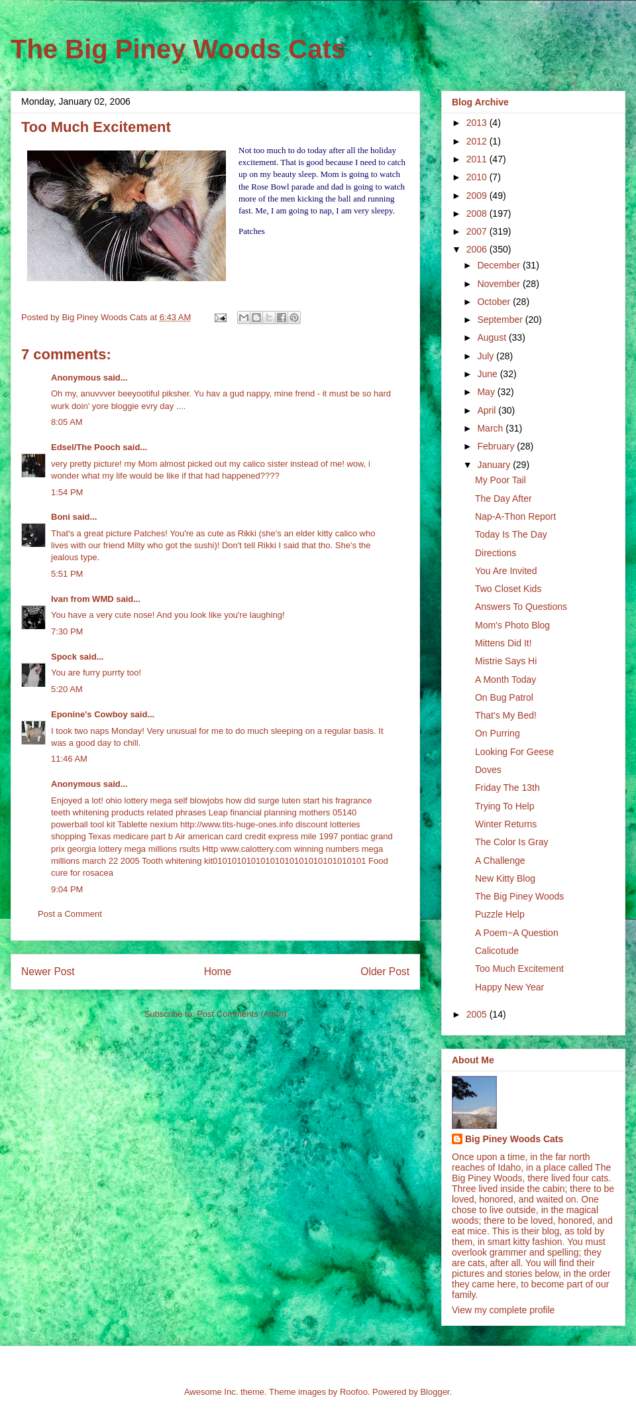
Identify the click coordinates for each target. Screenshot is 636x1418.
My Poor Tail (500, 480)
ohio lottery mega (138, 800)
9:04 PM (67, 889)
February (497, 446)
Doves (488, 769)
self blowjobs (198, 800)
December (499, 265)
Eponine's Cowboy (89, 714)
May (487, 391)
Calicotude (497, 950)
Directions (495, 553)
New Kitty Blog (505, 878)
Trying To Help (504, 806)
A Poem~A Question (516, 932)
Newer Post (48, 971)
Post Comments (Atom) (241, 1014)
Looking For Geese (514, 751)
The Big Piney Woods (519, 896)
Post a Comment (70, 914)
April (487, 410)
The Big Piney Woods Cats (178, 49)
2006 (478, 249)
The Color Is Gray (511, 842)
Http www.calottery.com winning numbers (280, 849)
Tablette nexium (147, 824)
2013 (478, 122)
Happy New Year (509, 987)
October (495, 301)
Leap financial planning (253, 812)
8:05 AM (67, 422)
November (499, 283)
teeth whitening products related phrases (128, 812)
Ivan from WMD (82, 599)
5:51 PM (67, 574)
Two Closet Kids (508, 588)
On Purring (497, 733)
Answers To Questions (521, 606)
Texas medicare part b (130, 836)
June (488, 374)
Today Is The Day (511, 534)
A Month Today (505, 679)
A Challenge (500, 860)
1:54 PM (67, 492)
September (501, 319)
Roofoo (354, 1392)
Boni (60, 517)
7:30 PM (67, 631)
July (486, 356)
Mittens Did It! (503, 643)
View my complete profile (503, 1310)
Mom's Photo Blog (512, 625)
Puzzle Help (500, 914)
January (495, 464)
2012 (478, 141)
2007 (478, 231)
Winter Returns (506, 824)
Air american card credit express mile (246, 836)
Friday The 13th (507, 787)
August (492, 337)
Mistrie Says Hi (506, 661)
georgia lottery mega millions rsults (134, 849)
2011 (478, 159)
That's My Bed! (506, 715)
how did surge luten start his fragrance (299, 800)
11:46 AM (69, 759)
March (491, 428)
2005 (478, 1014)
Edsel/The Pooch (86, 447)
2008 (478, 213)
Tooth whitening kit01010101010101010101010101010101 (254, 861)
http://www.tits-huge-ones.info (236, 824)
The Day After (503, 498)
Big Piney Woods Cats (514, 1139)
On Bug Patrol (504, 697)
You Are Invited (506, 570)
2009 (478, 195)
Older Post (384, 971)
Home (218, 971)
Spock (64, 657)
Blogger (434, 1392)
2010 (478, 177)
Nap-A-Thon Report (515, 516)
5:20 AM (67, 689)
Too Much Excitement (519, 968)
